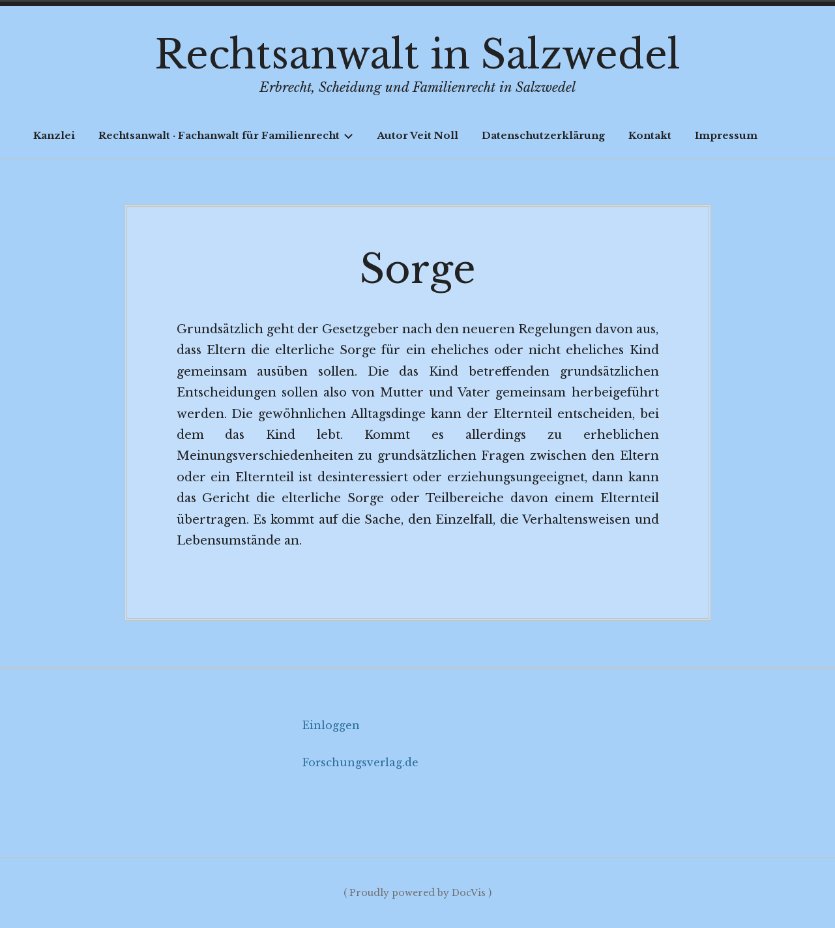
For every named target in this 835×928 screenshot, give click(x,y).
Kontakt (649, 135)
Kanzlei (54, 135)
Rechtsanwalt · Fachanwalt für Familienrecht (225, 135)
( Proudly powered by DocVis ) (417, 893)
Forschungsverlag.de (360, 762)
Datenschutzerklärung (543, 135)
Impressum (726, 135)
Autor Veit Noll (417, 135)
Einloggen (331, 725)
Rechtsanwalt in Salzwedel (417, 55)
